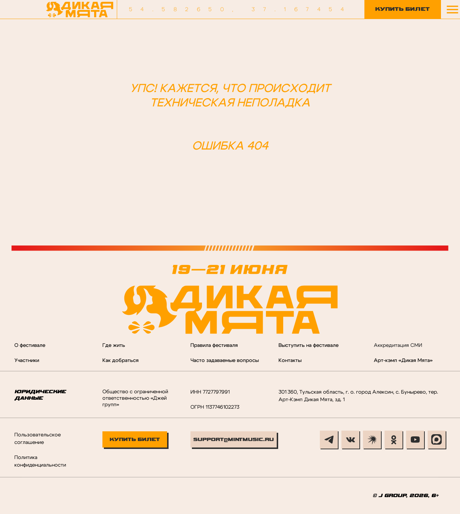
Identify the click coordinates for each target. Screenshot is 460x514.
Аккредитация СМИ (398, 345)
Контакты (290, 360)
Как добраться (120, 360)
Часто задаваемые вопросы (224, 360)
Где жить (113, 345)
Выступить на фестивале (309, 345)
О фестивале (29, 345)
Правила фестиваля (214, 345)
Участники (26, 360)
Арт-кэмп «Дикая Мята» (403, 360)
